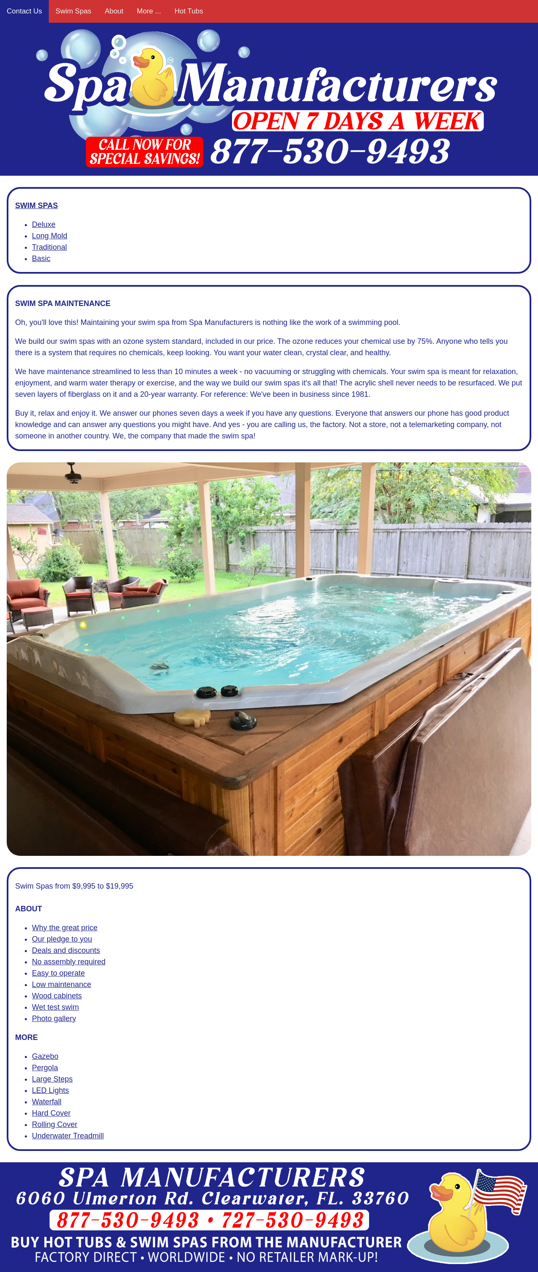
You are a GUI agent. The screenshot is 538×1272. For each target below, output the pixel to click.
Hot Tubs (188, 11)
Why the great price (65, 928)
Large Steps (52, 1079)
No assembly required (68, 962)
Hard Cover (51, 1113)
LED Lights (50, 1090)
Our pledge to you (62, 939)
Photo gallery (54, 1018)
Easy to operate (58, 973)
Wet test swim (55, 1007)
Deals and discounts (66, 950)
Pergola (45, 1068)
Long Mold (49, 236)
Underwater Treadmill (68, 1136)
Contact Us (24, 11)
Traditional (49, 247)
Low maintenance (61, 984)
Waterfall (46, 1102)
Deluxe (43, 224)
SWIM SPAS (36, 205)
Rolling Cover (54, 1124)
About (114, 11)
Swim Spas (73, 11)
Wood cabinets (57, 996)
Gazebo (45, 1056)
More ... (149, 11)
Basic (41, 258)
